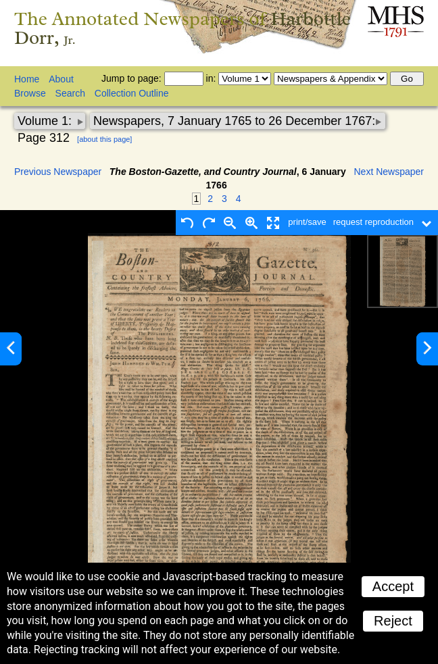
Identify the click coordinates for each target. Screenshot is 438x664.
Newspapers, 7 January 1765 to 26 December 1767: (234, 121)
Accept (393, 586)
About (61, 79)
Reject (393, 620)
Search (70, 93)
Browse (30, 93)
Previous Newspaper (57, 171)
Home (26, 79)
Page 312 (44, 138)
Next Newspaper (389, 171)
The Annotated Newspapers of (182, 28)
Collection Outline (132, 93)
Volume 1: (46, 121)
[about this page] (104, 139)
